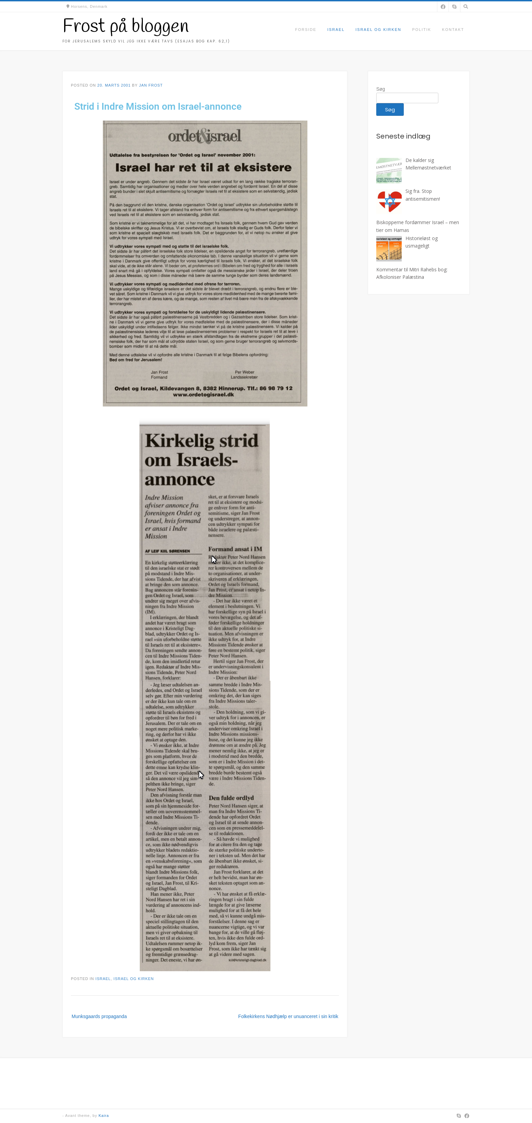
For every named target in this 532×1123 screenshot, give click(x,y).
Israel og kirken (378, 30)
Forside (306, 30)
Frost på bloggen (125, 26)
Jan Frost (151, 85)
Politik (421, 30)
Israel (336, 30)
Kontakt (453, 30)
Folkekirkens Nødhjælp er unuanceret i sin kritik (288, 1016)
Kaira (103, 1115)
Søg (380, 89)
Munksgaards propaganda (99, 1016)
